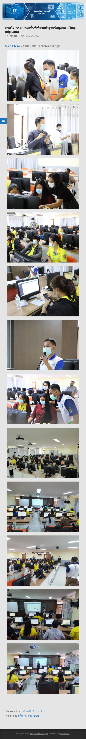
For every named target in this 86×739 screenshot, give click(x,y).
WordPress (65, 733)
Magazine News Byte (39, 733)
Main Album (12, 46)
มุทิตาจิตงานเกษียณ (29, 715)
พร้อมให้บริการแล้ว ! (33, 711)
